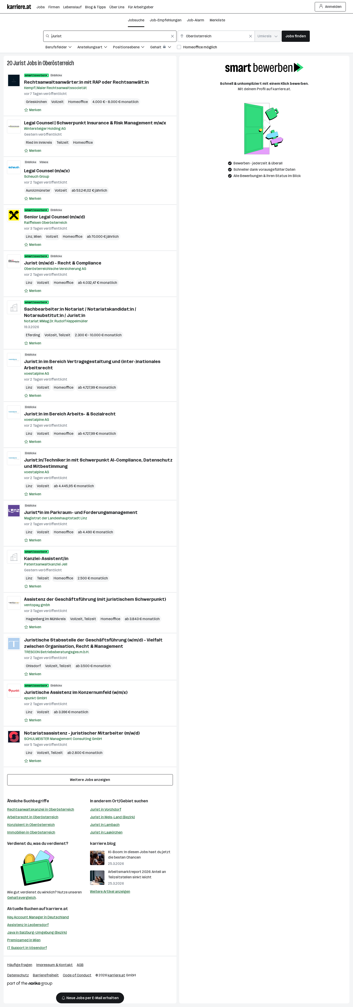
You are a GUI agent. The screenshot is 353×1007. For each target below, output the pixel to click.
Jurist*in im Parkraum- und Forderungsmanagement (81, 512)
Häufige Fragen (19, 965)
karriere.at (57, 908)
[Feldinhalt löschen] (172, 36)
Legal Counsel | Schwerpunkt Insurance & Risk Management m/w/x (95, 123)
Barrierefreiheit (46, 975)
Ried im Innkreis (39, 142)
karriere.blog (103, 843)
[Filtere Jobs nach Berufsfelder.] (61, 48)
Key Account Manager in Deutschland (38, 917)
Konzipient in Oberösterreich (31, 825)
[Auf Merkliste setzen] (32, 110)
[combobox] (109, 36)
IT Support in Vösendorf (27, 948)
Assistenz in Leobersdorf (28, 925)
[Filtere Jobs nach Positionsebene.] (131, 48)
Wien (37, 236)
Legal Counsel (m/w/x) (47, 170)
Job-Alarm (195, 20)
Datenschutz (18, 975)
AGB (80, 965)
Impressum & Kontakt (54, 965)
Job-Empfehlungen (165, 20)
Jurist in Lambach (105, 825)
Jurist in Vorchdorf (105, 809)
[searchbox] (109, 36)
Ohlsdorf (33, 666)
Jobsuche (136, 20)
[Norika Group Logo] (29, 984)
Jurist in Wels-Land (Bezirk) (112, 817)
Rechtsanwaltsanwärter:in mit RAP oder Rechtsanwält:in (86, 82)
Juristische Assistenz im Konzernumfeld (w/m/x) (75, 692)
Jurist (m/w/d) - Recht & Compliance (62, 263)
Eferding (33, 335)
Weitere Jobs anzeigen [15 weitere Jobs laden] (90, 780)
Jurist (19, 63)
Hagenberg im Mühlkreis (46, 619)
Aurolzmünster (38, 190)
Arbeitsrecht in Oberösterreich (32, 817)
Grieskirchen (36, 102)
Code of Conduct (77, 975)
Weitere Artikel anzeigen (110, 891)
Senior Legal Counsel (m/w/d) (54, 217)
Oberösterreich (58, 63)
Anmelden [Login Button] (330, 6)
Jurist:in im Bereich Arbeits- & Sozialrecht (70, 414)
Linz (29, 236)
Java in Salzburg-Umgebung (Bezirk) (37, 932)
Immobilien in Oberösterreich (31, 832)
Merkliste (217, 20)
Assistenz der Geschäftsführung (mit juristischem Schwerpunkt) (95, 599)
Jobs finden (295, 36)
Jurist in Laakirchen (106, 832)
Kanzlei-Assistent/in (46, 558)
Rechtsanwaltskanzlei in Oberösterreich (40, 809)
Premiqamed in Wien (24, 940)
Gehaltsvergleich (21, 897)
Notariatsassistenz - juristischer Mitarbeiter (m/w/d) (82, 733)
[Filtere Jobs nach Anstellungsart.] (95, 48)
